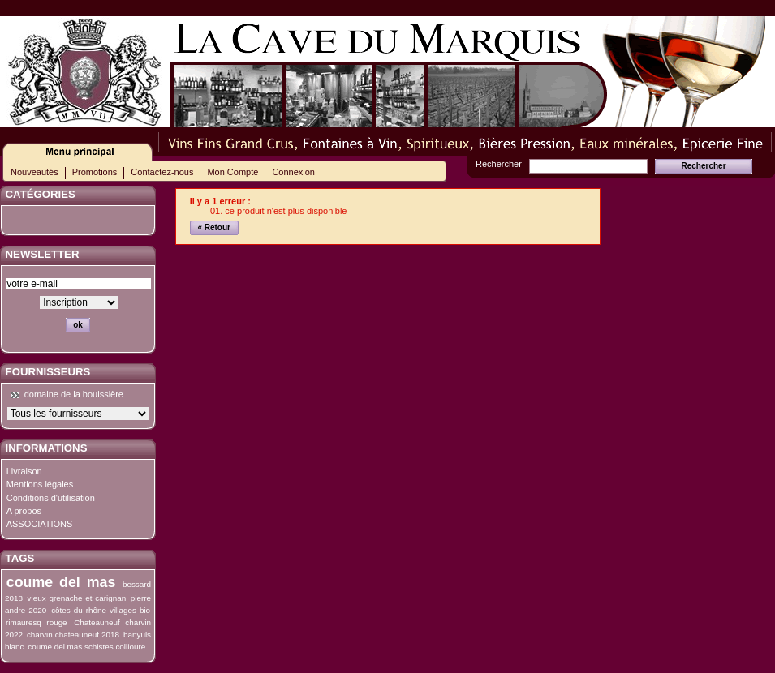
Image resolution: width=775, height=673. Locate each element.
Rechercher (499, 164)
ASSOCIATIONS (39, 524)
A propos (23, 511)
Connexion (293, 172)
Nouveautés (34, 172)
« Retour (213, 227)
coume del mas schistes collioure (86, 646)
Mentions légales (40, 484)
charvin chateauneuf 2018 (73, 634)
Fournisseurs (48, 372)
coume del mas (61, 582)
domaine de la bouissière (73, 394)
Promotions (95, 172)
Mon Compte (232, 172)
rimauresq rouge (36, 622)
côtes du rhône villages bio (100, 610)
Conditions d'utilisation (50, 498)
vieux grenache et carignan (77, 598)
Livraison (24, 471)
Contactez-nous (162, 172)
